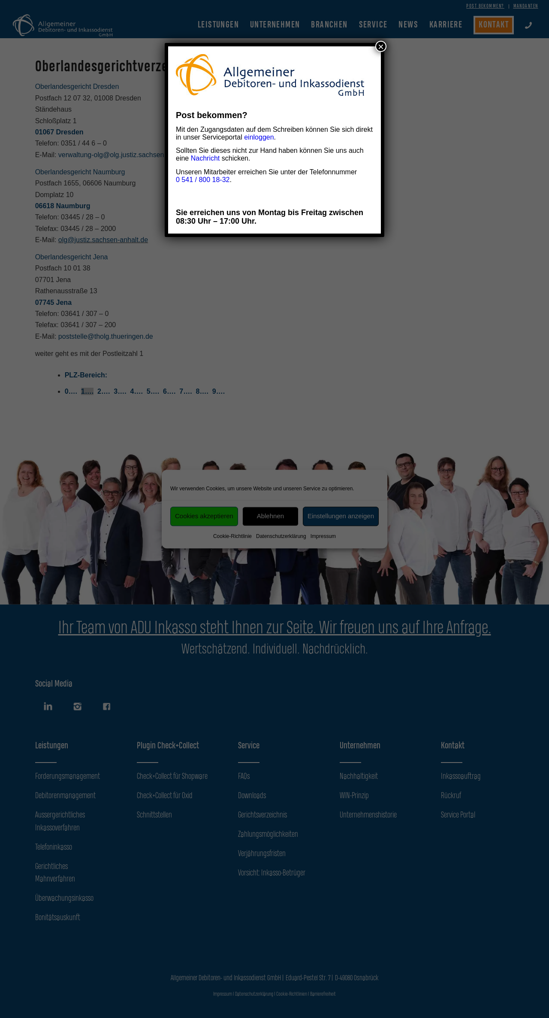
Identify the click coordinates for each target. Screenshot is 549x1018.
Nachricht (205, 158)
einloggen (259, 137)
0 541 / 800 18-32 (202, 179)
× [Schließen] (381, 46)
